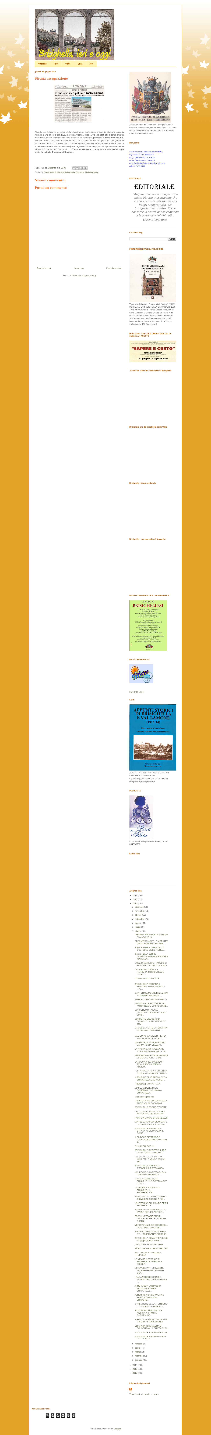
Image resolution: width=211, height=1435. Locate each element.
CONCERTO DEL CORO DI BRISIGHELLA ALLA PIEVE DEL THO (150, 1021)
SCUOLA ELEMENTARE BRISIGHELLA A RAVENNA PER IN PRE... (150, 1181)
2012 (135, 1373)
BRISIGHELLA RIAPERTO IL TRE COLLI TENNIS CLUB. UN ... (150, 1151)
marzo (138, 1352)
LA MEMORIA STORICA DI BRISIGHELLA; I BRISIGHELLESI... (146, 1190)
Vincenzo (42, 63)
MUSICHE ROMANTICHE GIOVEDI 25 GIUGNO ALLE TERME (151, 1056)
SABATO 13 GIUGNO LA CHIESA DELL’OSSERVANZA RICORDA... (151, 1232)
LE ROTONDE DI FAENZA (146, 978)
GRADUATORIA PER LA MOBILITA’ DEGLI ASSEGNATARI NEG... (150, 942)
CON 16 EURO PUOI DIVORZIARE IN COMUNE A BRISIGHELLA (150, 1123)
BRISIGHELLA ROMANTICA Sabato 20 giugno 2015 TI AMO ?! (151, 1239)
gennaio (139, 1360)
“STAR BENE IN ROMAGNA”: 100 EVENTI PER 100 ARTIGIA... (150, 1210)
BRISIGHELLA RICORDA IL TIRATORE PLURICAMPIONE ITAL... (149, 986)
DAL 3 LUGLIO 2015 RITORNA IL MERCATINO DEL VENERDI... (149, 1112)
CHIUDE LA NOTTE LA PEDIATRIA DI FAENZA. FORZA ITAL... (150, 1029)
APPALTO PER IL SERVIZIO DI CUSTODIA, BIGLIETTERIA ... (149, 948)
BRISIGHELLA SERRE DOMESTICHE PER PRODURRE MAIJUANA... (151, 956)
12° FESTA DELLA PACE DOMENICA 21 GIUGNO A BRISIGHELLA (148, 1090)
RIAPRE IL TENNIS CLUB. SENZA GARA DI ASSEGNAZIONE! (150, 1320)
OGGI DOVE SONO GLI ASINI (148, 1244)
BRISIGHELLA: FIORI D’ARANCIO (150, 1332)
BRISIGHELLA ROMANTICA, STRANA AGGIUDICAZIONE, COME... (149, 1130)
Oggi (80, 63)
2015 (135, 903)
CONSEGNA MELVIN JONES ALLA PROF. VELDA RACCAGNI (150, 1102)
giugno (138, 931)
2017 (135, 895)
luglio (138, 927)
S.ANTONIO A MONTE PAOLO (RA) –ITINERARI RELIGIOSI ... (151, 994)
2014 (135, 1365)
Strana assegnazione (144, 1097)
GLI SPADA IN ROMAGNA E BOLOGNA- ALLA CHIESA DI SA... (151, 1327)
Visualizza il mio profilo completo (144, 1394)
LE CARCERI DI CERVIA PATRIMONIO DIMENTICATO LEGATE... (149, 972)
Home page (79, 268)
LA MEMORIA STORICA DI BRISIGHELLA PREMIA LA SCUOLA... (148, 1261)
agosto (138, 923)
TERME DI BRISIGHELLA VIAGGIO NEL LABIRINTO (151, 935)
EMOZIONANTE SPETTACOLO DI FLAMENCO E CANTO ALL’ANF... (151, 964)
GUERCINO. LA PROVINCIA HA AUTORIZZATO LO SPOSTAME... (151, 1004)
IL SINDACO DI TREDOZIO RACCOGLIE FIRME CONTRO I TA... (150, 1139)
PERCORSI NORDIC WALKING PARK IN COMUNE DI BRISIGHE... (149, 1297)
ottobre (138, 915)
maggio (138, 1344)
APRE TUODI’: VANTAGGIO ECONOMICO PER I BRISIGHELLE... (147, 1288)
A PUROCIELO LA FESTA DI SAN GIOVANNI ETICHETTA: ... (150, 1173)
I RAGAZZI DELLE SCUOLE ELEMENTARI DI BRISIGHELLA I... (150, 1279)
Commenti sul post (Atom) (84, 275)
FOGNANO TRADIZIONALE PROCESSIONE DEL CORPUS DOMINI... (150, 1218)
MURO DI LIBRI (136, 692)
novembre (140, 911)
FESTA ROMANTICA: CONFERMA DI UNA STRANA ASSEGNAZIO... (151, 1072)
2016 (135, 899)
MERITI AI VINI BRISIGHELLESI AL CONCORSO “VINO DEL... (151, 1226)
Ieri (91, 63)
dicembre (139, 907)
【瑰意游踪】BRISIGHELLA (147, 1084)
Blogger (117, 1429)
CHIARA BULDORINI (144, 1146)
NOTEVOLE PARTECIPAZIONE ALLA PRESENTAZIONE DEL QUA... (149, 1270)
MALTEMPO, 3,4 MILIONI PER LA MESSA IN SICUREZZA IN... (150, 1037)
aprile (138, 1348)
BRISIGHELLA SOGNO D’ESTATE (150, 1107)
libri (56, 63)
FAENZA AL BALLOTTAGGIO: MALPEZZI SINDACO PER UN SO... (149, 1159)
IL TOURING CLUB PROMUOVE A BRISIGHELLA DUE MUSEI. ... (150, 1078)
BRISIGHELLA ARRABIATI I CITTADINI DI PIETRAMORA (149, 1167)
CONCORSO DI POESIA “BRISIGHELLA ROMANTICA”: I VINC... (150, 1012)
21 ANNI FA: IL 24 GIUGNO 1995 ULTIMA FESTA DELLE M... (149, 1043)
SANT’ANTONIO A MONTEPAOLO (150, 999)
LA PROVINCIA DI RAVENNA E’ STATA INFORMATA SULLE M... (150, 1050)
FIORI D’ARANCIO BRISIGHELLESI (151, 1118)
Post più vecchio (113, 268)
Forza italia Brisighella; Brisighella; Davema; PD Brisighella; (71, 172)
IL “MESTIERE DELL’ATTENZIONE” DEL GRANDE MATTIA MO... (151, 1305)
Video (67, 63)
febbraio (139, 1356)
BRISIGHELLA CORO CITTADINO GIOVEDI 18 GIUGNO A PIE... (150, 1197)
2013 (135, 1369)
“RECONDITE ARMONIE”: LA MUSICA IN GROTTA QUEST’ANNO (148, 1312)
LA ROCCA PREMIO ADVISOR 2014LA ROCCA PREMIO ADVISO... (148, 1064)
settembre (140, 919)
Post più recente (44, 268)
